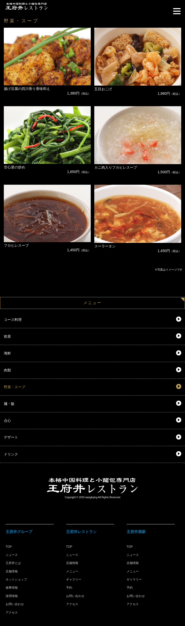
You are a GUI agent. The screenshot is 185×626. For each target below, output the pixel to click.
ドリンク (11, 454)
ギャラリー (73, 579)
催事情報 (12, 587)
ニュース (12, 555)
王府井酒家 (136, 531)
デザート (11, 437)
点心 (7, 420)
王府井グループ (19, 531)
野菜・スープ (14, 387)
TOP (9, 547)
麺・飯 (9, 404)
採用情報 (12, 596)
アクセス (12, 612)
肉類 (7, 370)
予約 (69, 587)
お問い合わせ (15, 604)
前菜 (7, 336)
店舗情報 (12, 571)
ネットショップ (16, 579)
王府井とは (13, 563)
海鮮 (7, 353)
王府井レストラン (81, 531)
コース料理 (13, 320)
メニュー (72, 571)
